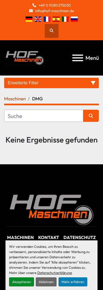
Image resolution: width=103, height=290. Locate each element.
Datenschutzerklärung (54, 272)
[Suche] (43, 116)
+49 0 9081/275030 (54, 5)
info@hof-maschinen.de (54, 10)
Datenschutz (79, 237)
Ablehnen (46, 282)
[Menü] (77, 58)
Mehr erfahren (73, 282)
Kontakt (48, 237)
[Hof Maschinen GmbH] (51, 209)
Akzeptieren (21, 282)
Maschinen (20, 237)
